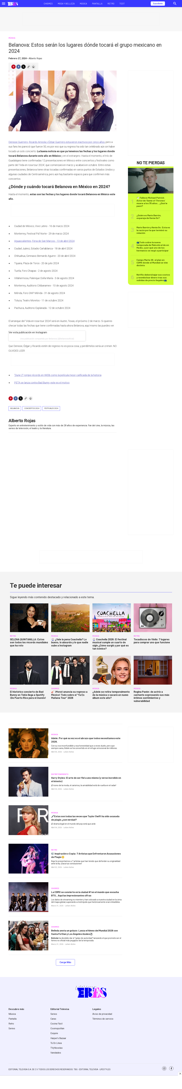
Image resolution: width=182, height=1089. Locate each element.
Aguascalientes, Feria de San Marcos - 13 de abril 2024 (44, 240)
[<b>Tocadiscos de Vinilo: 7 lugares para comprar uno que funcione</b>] (153, 617)
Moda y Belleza (66, 3)
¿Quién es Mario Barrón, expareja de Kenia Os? (148, 216)
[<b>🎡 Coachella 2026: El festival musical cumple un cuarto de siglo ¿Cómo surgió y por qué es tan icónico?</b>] (111, 617)
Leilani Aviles (69, 752)
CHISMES (55, 688)
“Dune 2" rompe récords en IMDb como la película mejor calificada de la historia (57, 375)
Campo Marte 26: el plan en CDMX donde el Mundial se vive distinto (152, 262)
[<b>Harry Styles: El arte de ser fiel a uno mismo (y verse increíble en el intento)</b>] (28, 782)
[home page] (12, 3)
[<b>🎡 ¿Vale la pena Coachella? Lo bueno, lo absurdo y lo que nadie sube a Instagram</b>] (70, 617)
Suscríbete (158, 3)
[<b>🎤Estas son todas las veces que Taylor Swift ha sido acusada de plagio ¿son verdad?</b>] (28, 820)
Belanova (14, 408)
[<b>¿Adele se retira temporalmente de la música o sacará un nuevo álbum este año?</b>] (111, 670)
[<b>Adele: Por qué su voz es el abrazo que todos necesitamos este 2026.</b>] (28, 743)
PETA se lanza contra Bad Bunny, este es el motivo (42, 382)
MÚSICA (12, 38)
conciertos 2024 (31, 408)
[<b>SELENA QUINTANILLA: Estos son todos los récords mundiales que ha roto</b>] (29, 617)
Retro (110, 3)
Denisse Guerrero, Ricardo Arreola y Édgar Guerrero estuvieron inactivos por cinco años (57, 142)
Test (122, 3)
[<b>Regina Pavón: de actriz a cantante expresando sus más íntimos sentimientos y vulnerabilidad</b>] (153, 670)
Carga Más (65, 962)
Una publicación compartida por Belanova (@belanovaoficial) (47, 339)
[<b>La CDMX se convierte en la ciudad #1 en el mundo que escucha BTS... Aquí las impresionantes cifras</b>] (28, 897)
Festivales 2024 (51, 408)
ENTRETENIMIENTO (59, 774)
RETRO (13, 636)
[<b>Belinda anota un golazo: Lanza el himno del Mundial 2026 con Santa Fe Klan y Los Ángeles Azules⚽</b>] (28, 935)
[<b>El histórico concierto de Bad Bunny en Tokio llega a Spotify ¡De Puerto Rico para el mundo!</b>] (29, 670)
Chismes (48, 3)
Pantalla (97, 3)
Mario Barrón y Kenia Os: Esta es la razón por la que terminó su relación (153, 230)
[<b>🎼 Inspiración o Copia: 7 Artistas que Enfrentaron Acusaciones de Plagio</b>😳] (28, 859)
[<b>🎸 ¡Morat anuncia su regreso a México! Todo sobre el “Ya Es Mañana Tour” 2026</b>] (70, 670)
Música (83, 3)
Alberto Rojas (35, 58)
